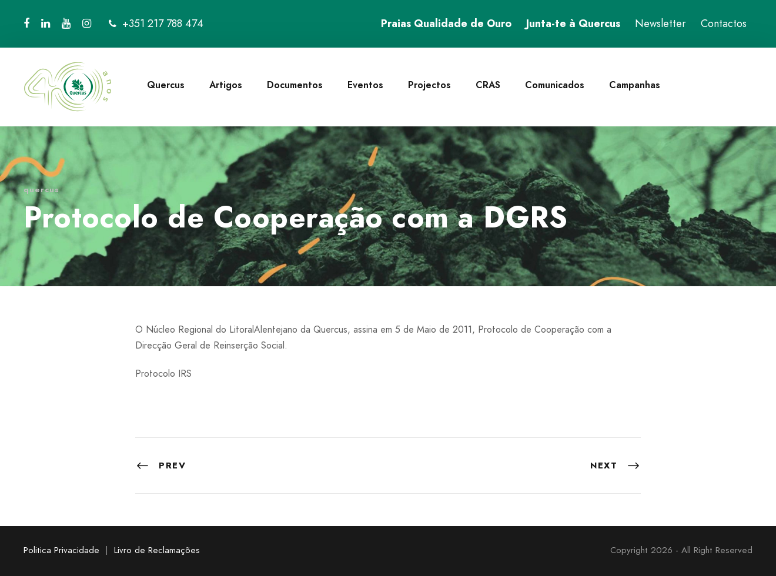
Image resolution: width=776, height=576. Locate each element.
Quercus (166, 85)
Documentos (295, 85)
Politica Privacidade (61, 550)
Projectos (429, 85)
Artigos (225, 85)
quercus (41, 189)
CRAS (488, 85)
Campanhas (634, 85)
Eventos (365, 85)
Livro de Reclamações (157, 550)
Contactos (724, 23)
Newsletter (660, 23)
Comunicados (554, 85)
